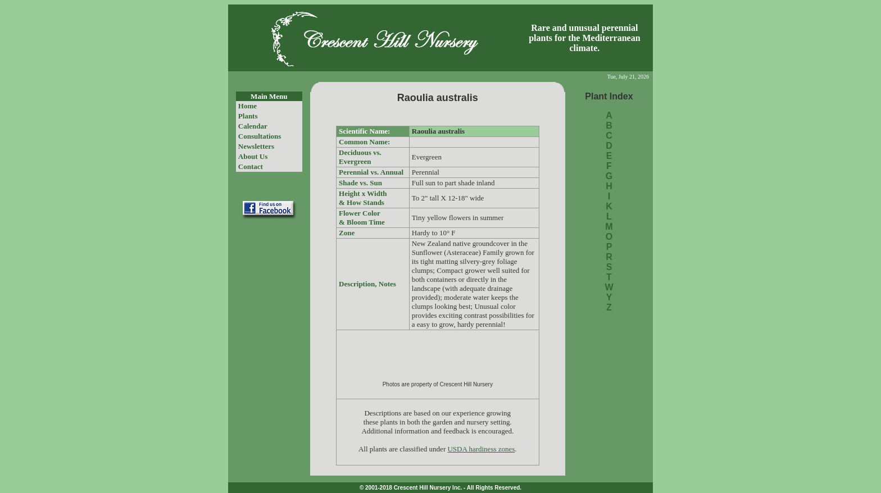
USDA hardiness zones (481, 449)
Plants (248, 116)
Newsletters (256, 146)
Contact (250, 166)
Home (247, 106)
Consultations (259, 136)
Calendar (252, 126)
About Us (252, 156)
